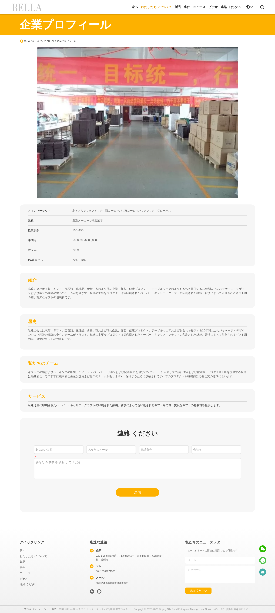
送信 (137, 492)
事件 (187, 7)
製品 (178, 7)
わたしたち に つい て (156, 7)
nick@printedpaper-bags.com (112, 582)
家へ (135, 7)
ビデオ (213, 7)
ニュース (199, 7)
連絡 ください (230, 7)
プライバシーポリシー (36, 609)
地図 (53, 609)
